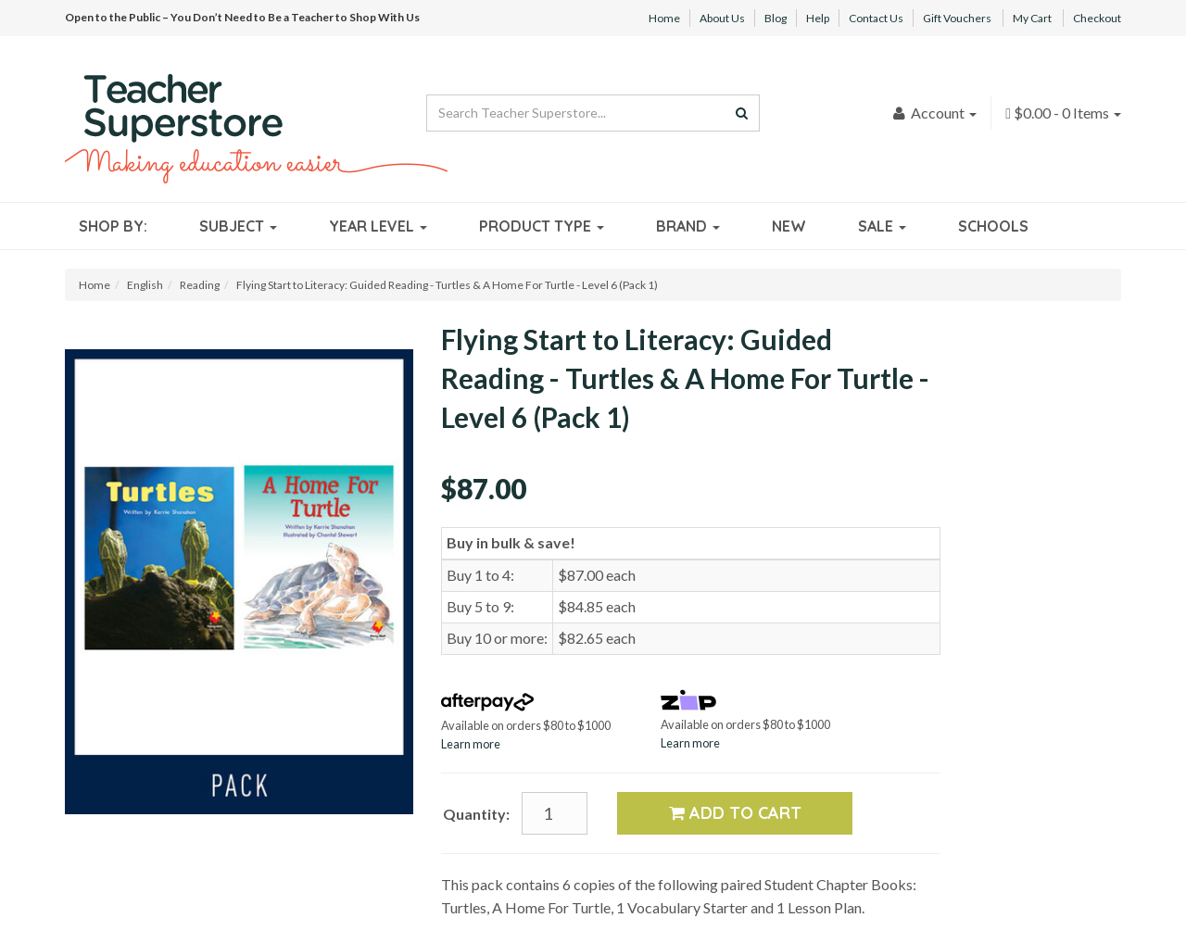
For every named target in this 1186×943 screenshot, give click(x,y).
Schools (993, 226)
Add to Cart (735, 813)
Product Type (541, 226)
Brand (688, 226)
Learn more (470, 743)
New (789, 226)
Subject (238, 226)
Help (817, 18)
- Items (1063, 112)
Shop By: (113, 226)
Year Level (378, 226)
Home (664, 18)
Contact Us (876, 18)
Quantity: (476, 814)
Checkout (1097, 18)
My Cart (1032, 18)
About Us (722, 18)
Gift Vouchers (957, 18)
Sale (882, 226)
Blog (775, 18)
